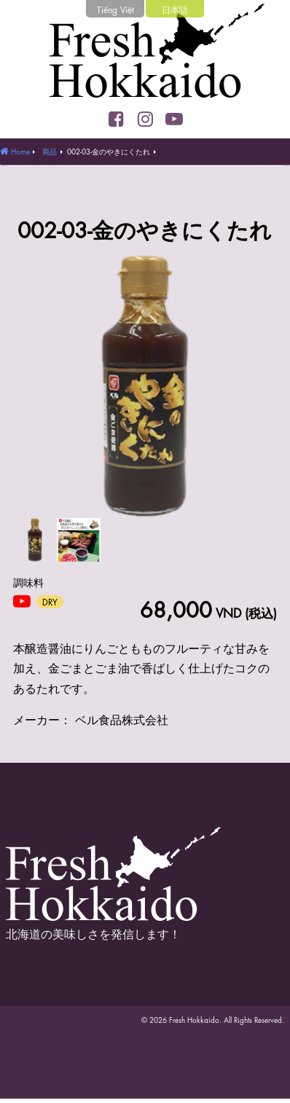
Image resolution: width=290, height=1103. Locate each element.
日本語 (175, 9)
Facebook (115, 118)
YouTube (174, 118)
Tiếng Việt (115, 9)
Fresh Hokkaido (145, 54)
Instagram (145, 118)
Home (20, 151)
